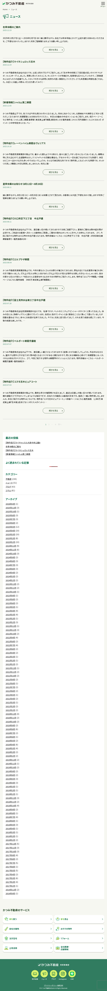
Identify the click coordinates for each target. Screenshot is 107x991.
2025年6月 (10, 523)
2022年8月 (10, 641)
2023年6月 (10, 603)
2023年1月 (10, 622)
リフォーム (62, 938)
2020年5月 (10, 740)
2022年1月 (10, 664)
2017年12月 (11, 843)
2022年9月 (10, 637)
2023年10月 (11, 591)
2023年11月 (11, 587)
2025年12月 (11, 507)
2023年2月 (10, 618)
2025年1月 (10, 542)
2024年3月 (10, 576)
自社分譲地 (11, 929)
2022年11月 (11, 630)
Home (5, 9)
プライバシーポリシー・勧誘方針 (53, 985)
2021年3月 (10, 702)
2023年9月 (10, 595)
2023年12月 (11, 584)
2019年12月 (11, 759)
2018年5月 (10, 824)
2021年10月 (11, 675)
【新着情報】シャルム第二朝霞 (18, 454)
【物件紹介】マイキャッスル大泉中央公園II (23, 442)
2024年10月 (11, 553)
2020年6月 (10, 736)
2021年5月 (10, 695)
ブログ (8, 486)
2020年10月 (11, 721)
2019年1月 (10, 794)
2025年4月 (10, 530)
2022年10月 (11, 633)
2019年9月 (10, 771)
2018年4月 (10, 828)
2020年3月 (10, 748)
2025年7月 (10, 519)
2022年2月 (10, 660)
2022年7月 (10, 645)
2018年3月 (10, 832)
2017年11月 (11, 847)
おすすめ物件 (64, 929)
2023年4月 (10, 610)
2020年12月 (11, 714)
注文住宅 (10, 938)
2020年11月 (11, 717)
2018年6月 (10, 820)
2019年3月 (10, 786)
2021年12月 (11, 668)
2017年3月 (10, 878)
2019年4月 (10, 782)
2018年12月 (11, 798)
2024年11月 (11, 549)
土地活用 (10, 948)
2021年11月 (11, 672)
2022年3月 (10, 656)
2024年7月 (10, 565)
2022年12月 (11, 626)
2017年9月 (10, 855)
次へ (60, 424)
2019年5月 (10, 778)
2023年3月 (10, 614)
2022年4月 (10, 652)
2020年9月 (10, 725)
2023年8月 (10, 599)
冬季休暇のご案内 (13, 446)
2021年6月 (10, 691)
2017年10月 (11, 851)
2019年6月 (10, 775)
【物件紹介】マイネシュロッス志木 (19, 450)
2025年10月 (11, 511)
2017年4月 (10, 874)
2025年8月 (10, 515)
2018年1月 (10, 840)
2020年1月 (10, 756)
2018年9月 (10, 809)
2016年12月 (11, 889)
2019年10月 (11, 767)
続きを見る (53, 49)
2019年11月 (11, 763)
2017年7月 (10, 863)
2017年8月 (10, 859)
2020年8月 (10, 729)
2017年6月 (10, 866)
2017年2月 (10, 882)
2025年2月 (10, 538)
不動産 (8, 479)
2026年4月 (10, 503)
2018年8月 (10, 813)
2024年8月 (10, 561)
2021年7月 (10, 687)
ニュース (9, 482)
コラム (8, 490)
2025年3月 (10, 534)
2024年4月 (10, 572)
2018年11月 (11, 801)
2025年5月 (10, 526)
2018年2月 (10, 836)
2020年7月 (10, 733)
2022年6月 (10, 649)
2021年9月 (10, 679)
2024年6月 (10, 568)
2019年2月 (10, 790)
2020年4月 (10, 744)
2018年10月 (11, 805)
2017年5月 (10, 870)
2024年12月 (11, 545)
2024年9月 (10, 557)
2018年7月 (10, 817)
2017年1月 (10, 886)
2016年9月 (10, 893)
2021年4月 (10, 698)
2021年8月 (10, 683)
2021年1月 (10, 710)
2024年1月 (10, 580)
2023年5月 (10, 607)
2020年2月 (10, 752)
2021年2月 (10, 706)
